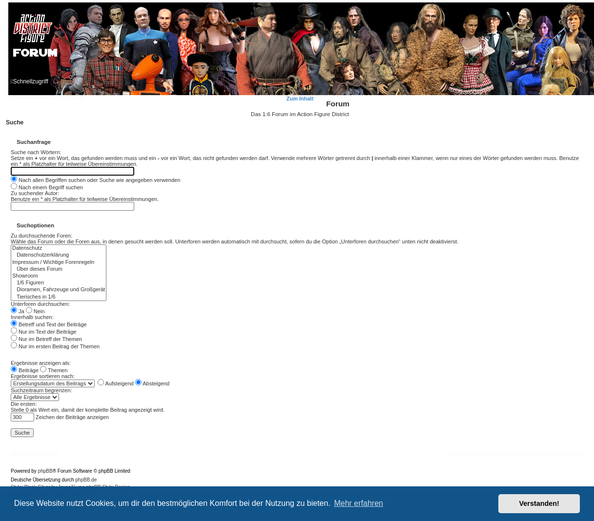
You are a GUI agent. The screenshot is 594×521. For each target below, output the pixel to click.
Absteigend (152, 383)
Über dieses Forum (58, 269)
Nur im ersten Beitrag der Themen (55, 346)
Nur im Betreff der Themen (46, 339)
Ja (17, 311)
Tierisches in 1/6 (58, 297)
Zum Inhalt (300, 98)
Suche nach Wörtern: (36, 152)
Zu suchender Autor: (35, 193)
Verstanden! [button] (539, 503)
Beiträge (25, 370)
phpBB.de (86, 479)
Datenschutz (58, 248)
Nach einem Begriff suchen (47, 187)
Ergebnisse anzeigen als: (41, 363)
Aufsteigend (116, 383)
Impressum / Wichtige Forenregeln (58, 262)
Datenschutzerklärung (58, 255)
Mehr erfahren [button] (358, 503)
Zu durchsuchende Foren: (41, 236)
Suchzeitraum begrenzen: (41, 390)
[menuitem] (476, 454)
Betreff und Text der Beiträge (49, 324)
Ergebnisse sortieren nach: (43, 376)
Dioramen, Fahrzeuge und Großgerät (58, 289)
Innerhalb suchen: (32, 317)
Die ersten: (24, 404)
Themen (53, 370)
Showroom (58, 276)
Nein (35, 311)
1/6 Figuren (58, 283)
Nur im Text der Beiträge (43, 332)
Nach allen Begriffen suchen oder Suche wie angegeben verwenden (95, 180)
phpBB (45, 471)
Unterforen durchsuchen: (40, 304)
